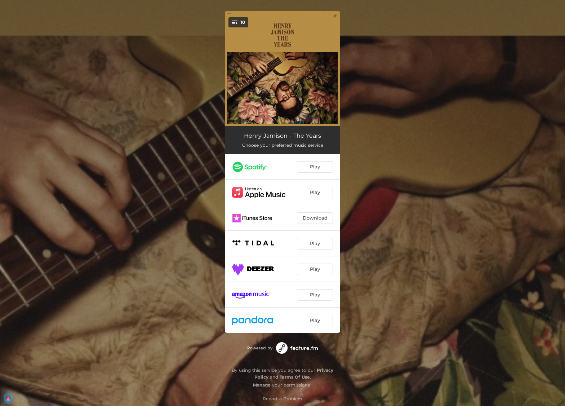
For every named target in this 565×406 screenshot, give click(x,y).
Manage (262, 385)
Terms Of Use (295, 377)
